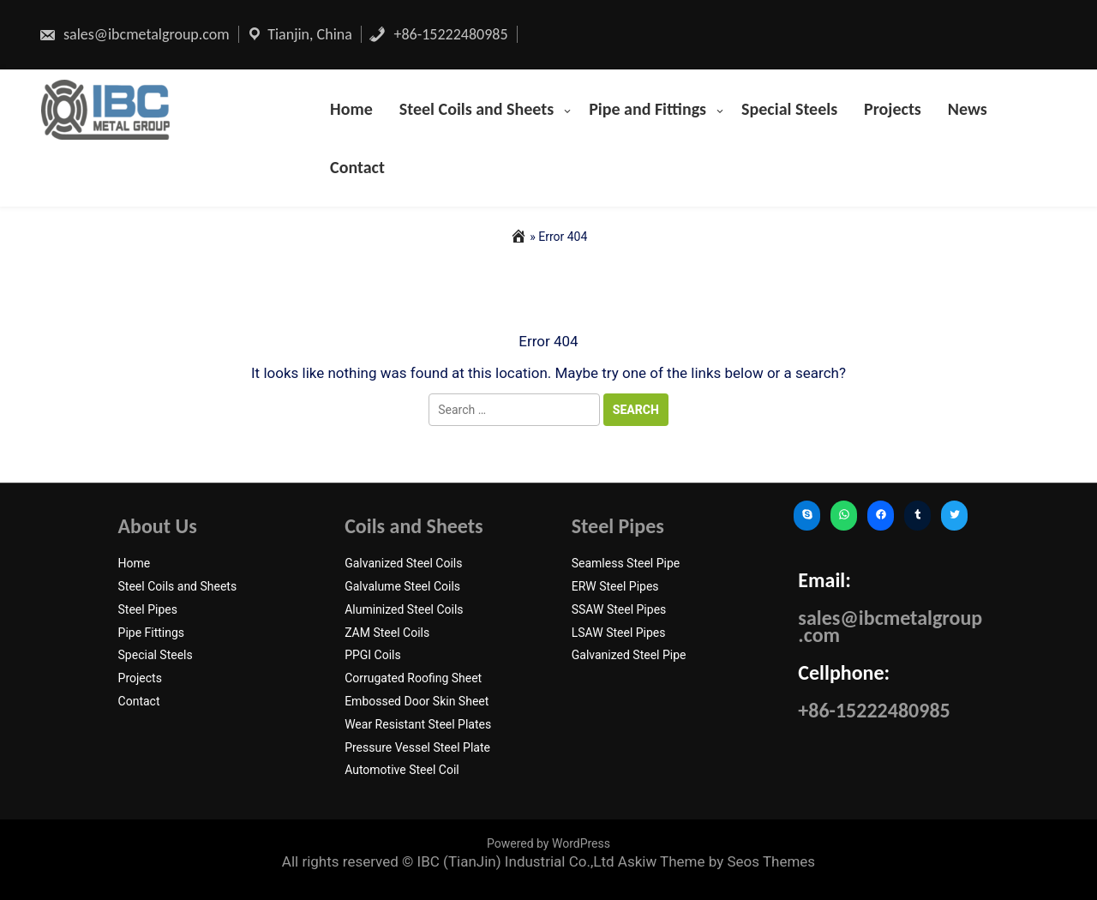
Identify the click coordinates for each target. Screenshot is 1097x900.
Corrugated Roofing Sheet (413, 678)
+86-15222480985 (438, 34)
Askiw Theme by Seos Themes (716, 861)
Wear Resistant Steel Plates (418, 724)
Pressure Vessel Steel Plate (417, 747)
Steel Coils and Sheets (476, 109)
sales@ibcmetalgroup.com (134, 34)
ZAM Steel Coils (387, 632)
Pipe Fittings (151, 632)
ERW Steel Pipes (615, 586)
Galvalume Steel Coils (402, 586)
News (967, 109)
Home (351, 109)
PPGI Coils (373, 655)
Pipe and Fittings (647, 109)
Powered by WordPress (548, 843)
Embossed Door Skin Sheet (417, 701)
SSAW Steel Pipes (619, 609)
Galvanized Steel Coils (403, 563)
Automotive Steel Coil (402, 770)
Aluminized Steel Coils (404, 609)
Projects (892, 109)
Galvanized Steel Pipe (629, 655)
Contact (357, 167)
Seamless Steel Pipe (626, 563)
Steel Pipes (147, 609)
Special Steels (789, 109)
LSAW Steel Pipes (619, 632)
